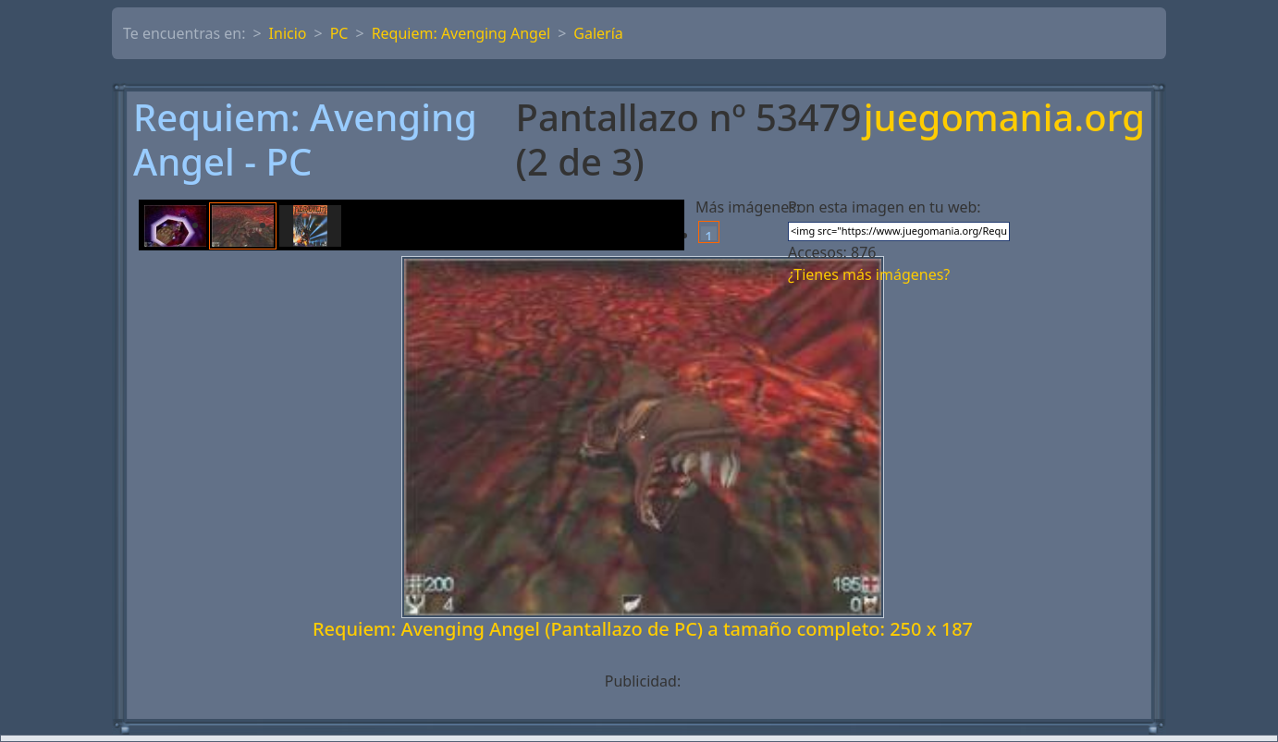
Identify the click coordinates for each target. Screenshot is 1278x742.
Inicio (288, 33)
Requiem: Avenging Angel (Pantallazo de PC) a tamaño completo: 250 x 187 (643, 628)
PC (339, 33)
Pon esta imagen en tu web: (884, 207)
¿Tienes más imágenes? (869, 274)
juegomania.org (1004, 118)
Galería (598, 33)
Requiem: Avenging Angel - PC (305, 139)
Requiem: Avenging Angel (461, 33)
